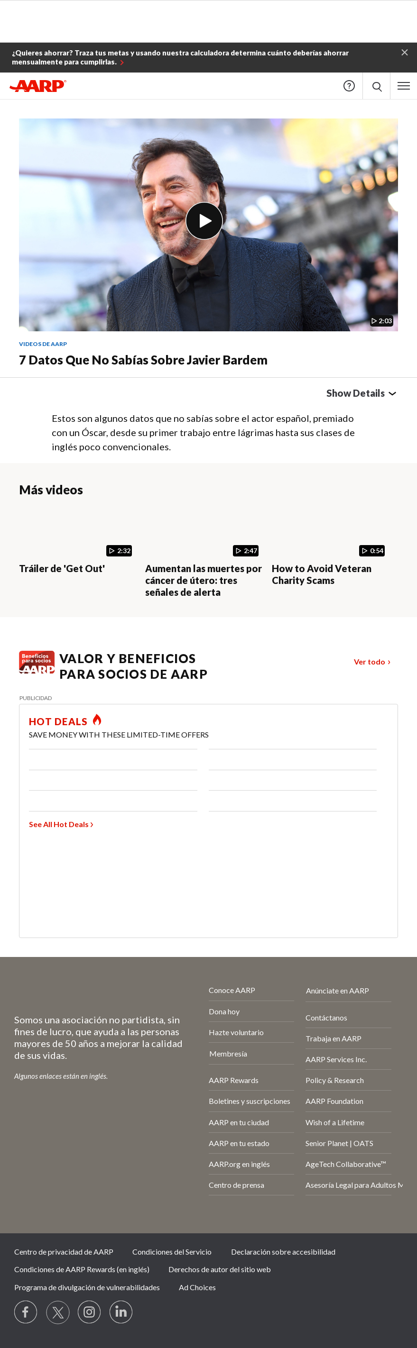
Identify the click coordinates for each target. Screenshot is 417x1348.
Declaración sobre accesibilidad (283, 1251)
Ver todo (369, 661)
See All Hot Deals (59, 824)
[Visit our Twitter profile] (58, 1312)
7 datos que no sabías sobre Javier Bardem (143, 359)
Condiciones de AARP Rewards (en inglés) (81, 1269)
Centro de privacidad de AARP (63, 1251)
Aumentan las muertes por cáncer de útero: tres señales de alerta (203, 580)
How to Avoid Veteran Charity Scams (321, 574)
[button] (404, 51)
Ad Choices (197, 1287)
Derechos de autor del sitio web (219, 1269)
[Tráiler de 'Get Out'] (78, 540)
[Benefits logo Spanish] (37, 670)
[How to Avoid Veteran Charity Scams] (331, 546)
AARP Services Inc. (336, 1059)
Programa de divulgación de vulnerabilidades (87, 1287)
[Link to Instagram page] (90, 1312)
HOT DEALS (58, 721)
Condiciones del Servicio (172, 1251)
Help (349, 85)
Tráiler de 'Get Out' (62, 568)
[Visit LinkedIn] (121, 1312)
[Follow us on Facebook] (26, 1312)
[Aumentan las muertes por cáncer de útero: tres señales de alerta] (204, 552)
